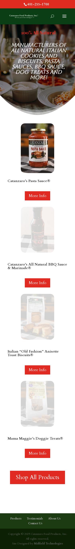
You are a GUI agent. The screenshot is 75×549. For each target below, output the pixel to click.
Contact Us (35, 523)
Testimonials (35, 518)
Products (16, 518)
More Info (37, 195)
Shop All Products (37, 477)
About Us (54, 518)
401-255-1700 (38, 4)
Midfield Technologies (48, 543)
